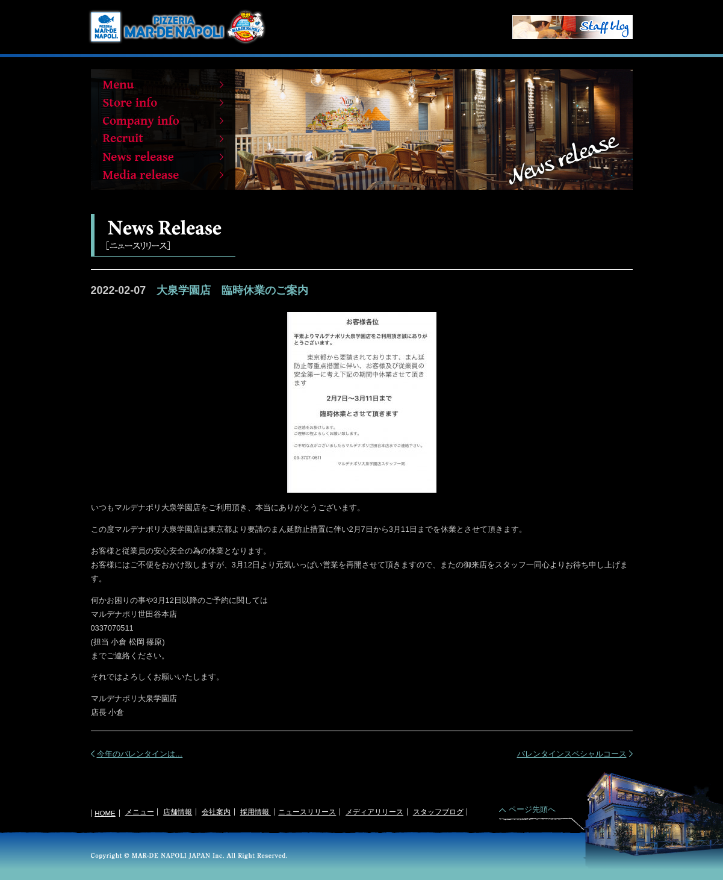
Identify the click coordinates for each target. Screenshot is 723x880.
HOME (105, 813)
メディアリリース (374, 812)
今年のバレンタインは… (140, 753)
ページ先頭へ (532, 809)
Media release (163, 175)
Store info (163, 102)
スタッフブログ (438, 812)
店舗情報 (177, 812)
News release (163, 157)
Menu (163, 84)
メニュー (139, 812)
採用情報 (255, 812)
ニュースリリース (307, 812)
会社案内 (216, 812)
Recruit (163, 139)
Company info (163, 120)
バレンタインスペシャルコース (572, 753)
